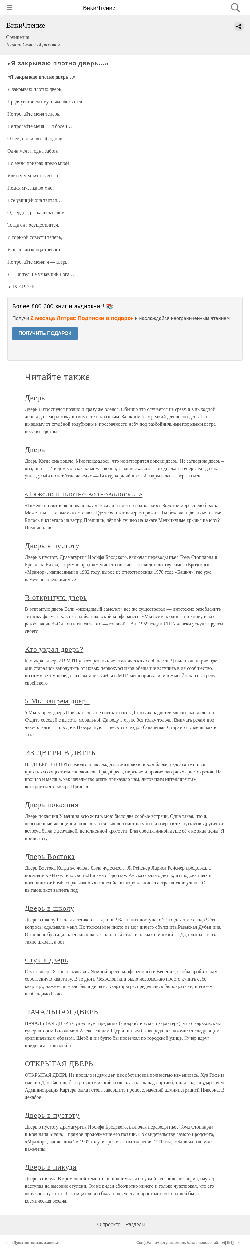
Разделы (135, 1224)
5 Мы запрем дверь (57, 701)
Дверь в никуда (51, 1167)
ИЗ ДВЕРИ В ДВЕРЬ (60, 753)
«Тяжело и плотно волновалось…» (84, 494)
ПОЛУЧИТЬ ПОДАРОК (45, 333)
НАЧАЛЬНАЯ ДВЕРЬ (61, 1012)
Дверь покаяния (52, 805)
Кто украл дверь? (54, 649)
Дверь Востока (50, 856)
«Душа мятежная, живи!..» (35, 1242)
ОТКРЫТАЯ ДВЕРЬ (59, 1063)
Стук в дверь (46, 960)
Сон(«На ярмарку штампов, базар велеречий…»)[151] (185, 1242)
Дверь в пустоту (52, 546)
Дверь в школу (50, 908)
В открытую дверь (56, 597)
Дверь (35, 398)
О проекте (109, 1224)
